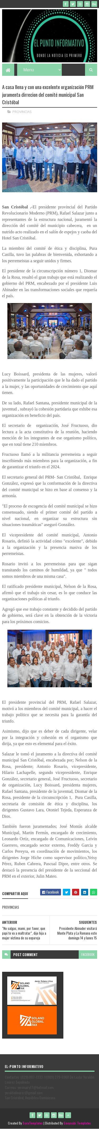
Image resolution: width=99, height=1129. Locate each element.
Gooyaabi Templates (77, 1123)
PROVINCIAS (22, 111)
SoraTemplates (33, 1123)
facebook (88, 954)
